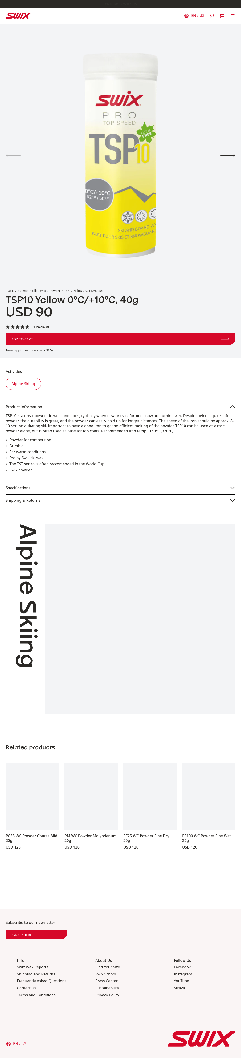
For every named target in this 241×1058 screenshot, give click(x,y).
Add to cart (120, 339)
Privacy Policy (107, 995)
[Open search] (212, 15)
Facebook (182, 967)
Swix (11, 291)
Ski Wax (23, 291)
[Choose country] (194, 16)
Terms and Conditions (36, 995)
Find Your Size (107, 967)
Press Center (106, 981)
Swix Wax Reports (32, 967)
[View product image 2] (227, 155)
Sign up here (35, 934)
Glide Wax (39, 291)
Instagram (183, 974)
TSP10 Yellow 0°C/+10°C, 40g (84, 291)
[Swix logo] (18, 16)
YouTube (181, 981)
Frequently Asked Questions (41, 981)
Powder (55, 291)
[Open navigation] (232, 15)
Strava (179, 988)
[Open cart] (222, 15)
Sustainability (107, 988)
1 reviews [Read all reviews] (41, 327)
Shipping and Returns (36, 974)
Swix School (105, 974)
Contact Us (26, 988)
